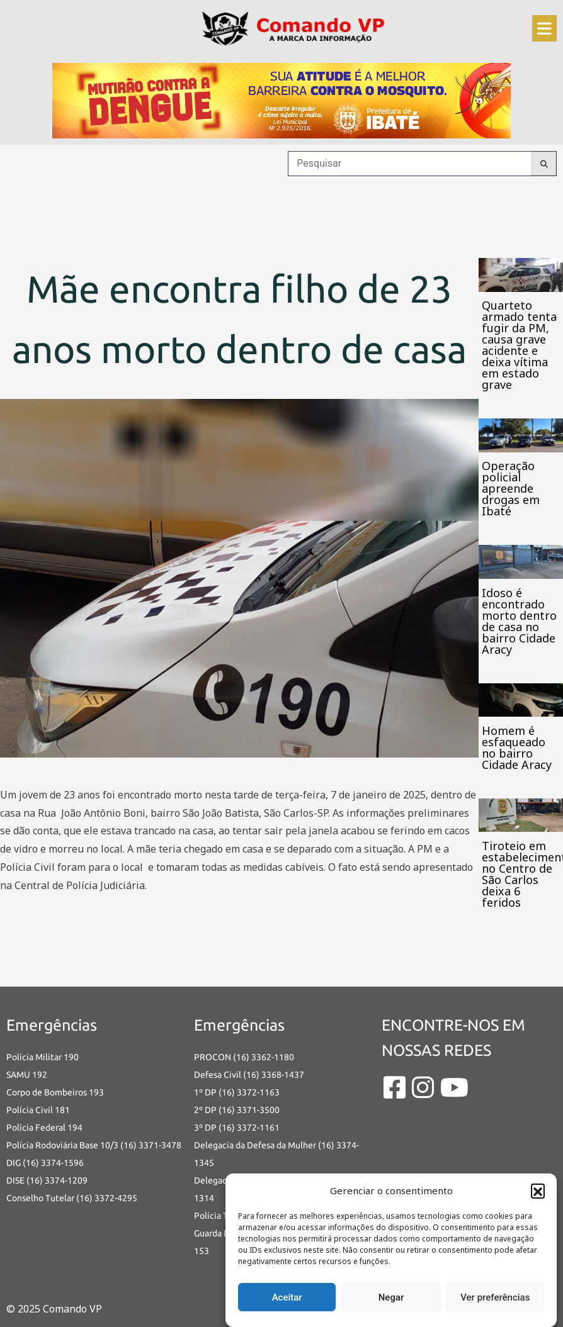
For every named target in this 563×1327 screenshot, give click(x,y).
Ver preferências (495, 1297)
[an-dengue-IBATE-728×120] (281, 99)
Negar (391, 1297)
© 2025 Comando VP (54, 1309)
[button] (538, 1190)
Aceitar (287, 1297)
